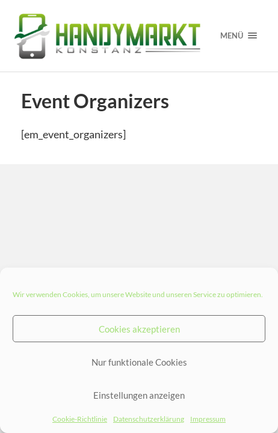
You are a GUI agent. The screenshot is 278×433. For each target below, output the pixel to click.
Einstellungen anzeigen (139, 395)
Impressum (208, 418)
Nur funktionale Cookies (139, 362)
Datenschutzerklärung (148, 418)
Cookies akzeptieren (139, 329)
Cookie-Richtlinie (79, 418)
